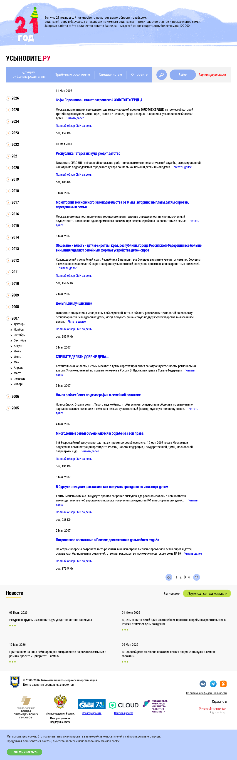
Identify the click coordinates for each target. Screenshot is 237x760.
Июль (17, 351)
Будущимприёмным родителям (27, 75)
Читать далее (75, 118)
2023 (15, 132)
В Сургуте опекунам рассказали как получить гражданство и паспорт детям (112, 486)
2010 (15, 283)
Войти (183, 75)
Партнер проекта (123, 713)
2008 (15, 306)
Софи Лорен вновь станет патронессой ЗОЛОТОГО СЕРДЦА (99, 99)
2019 (15, 179)
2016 (15, 214)
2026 (15, 98)
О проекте (139, 75)
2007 (15, 318)
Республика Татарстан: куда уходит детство (88, 153)
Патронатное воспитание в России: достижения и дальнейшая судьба (107, 539)
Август (18, 346)
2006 (15, 396)
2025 (15, 109)
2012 (15, 260)
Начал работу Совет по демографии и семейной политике (98, 394)
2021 (15, 156)
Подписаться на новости (207, 593)
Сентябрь (20, 340)
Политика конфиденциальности (206, 693)
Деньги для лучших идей (74, 303)
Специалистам (110, 75)
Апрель (18, 367)
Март (17, 373)
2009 (15, 295)
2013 (15, 248)
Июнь (17, 356)
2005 (15, 408)
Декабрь (19, 324)
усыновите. (28, 58)
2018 (15, 190)
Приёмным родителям (72, 75)
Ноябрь (19, 329)
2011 (15, 271)
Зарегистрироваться (212, 75)
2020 (15, 167)
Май (16, 362)
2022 (15, 144)
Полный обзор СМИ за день (74, 125)
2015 (15, 225)
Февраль (19, 378)
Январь (18, 384)
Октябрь (19, 335)
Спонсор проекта (91, 713)
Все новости (172, 594)
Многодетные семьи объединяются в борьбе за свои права (99, 433)
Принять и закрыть (24, 752)
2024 (15, 121)
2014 (15, 237)
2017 (15, 202)
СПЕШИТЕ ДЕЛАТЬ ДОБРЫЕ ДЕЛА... (82, 356)
